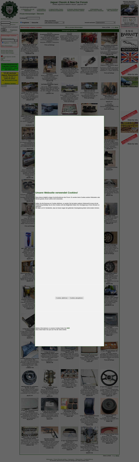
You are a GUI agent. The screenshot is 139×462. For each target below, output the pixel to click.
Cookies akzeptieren (76, 298)
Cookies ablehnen (62, 298)
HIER (68, 328)
